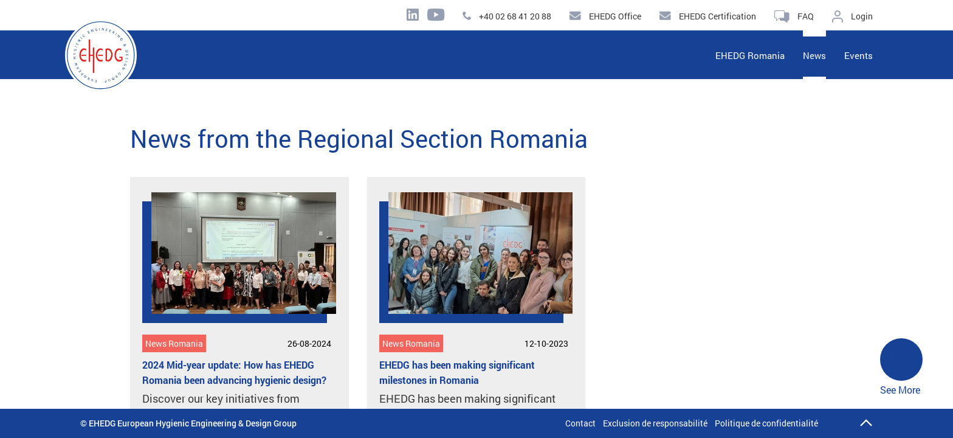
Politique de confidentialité (766, 423)
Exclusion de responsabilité (655, 423)
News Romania (174, 343)
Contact (580, 423)
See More (901, 367)
